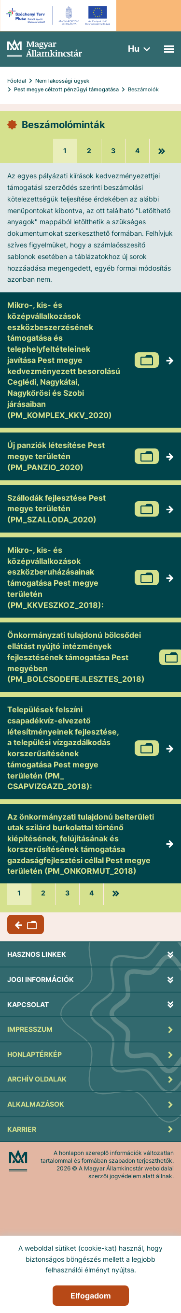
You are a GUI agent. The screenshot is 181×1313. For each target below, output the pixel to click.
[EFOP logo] (59, 15)
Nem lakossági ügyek (62, 80)
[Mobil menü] (169, 49)
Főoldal (16, 80)
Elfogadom (90, 1295)
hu (133, 48)
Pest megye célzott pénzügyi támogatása (66, 89)
